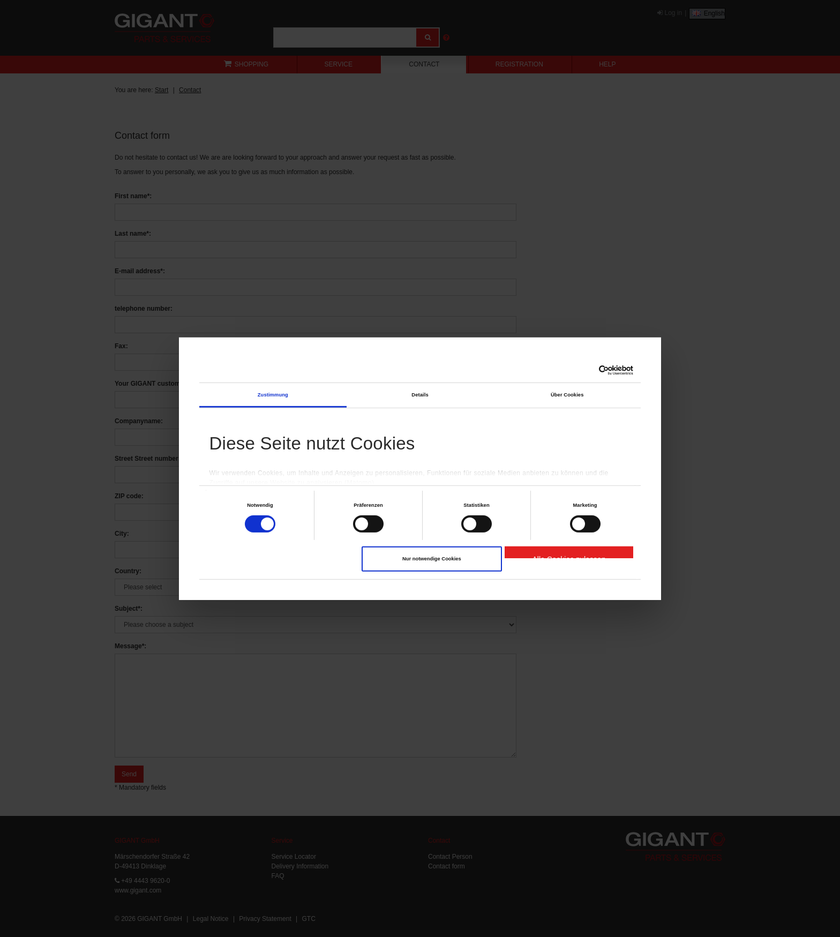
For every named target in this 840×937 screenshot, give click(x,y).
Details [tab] (419, 395)
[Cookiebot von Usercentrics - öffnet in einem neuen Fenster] (586, 370)
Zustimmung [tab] (273, 395)
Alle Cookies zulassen (568, 556)
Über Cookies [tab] (567, 395)
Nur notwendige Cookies (431, 558)
